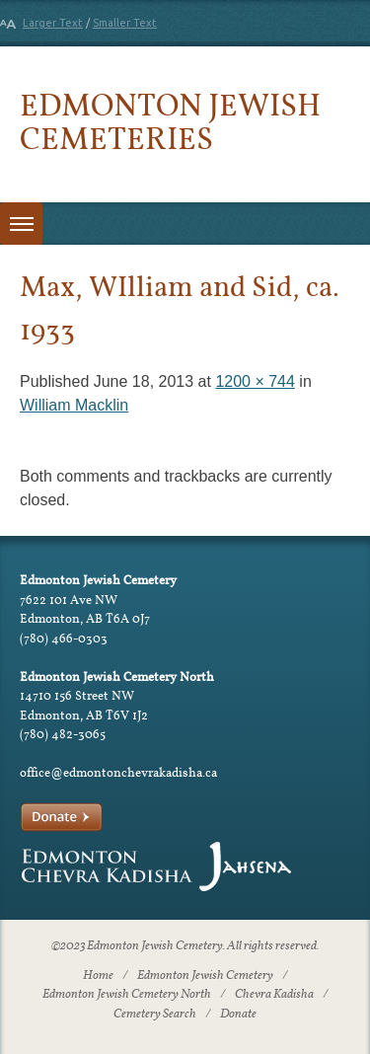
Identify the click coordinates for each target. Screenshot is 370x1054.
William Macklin (74, 405)
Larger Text (53, 23)
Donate (238, 1014)
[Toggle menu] (21, 223)
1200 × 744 (255, 381)
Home (98, 976)
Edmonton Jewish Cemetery (205, 976)
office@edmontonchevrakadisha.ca (118, 772)
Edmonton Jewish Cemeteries (170, 121)
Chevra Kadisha (274, 995)
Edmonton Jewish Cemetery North (126, 995)
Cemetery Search (154, 1014)
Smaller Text (125, 23)
